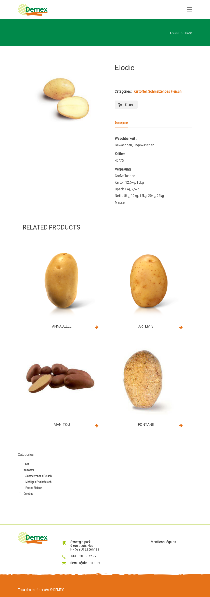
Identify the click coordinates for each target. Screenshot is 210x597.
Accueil (174, 33)
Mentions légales (163, 542)
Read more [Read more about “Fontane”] (181, 425)
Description (121, 122)
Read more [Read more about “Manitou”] (97, 425)
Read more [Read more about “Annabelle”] (97, 327)
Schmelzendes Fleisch (164, 91)
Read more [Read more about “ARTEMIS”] (181, 327)
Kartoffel (140, 91)
